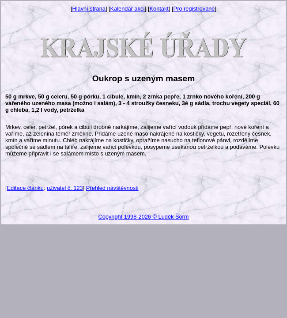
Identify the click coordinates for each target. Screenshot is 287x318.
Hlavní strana (89, 8)
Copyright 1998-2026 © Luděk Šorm (143, 216)
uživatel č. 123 (65, 188)
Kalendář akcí (127, 8)
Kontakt (159, 8)
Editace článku (25, 188)
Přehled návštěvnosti (112, 188)
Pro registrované (194, 8)
